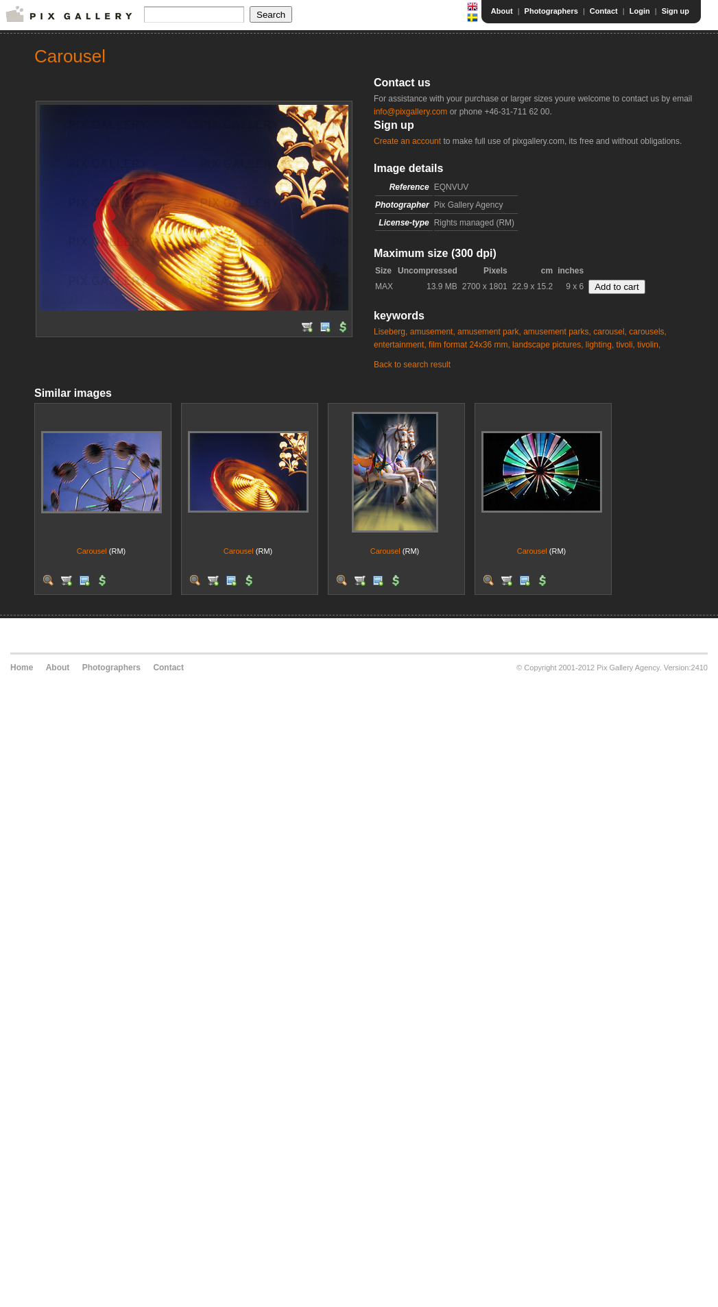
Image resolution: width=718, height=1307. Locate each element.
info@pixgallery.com (410, 112)
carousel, (610, 332)
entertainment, (400, 345)
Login (640, 11)
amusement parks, (557, 332)
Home (21, 667)
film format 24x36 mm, (469, 345)
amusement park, (489, 332)
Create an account (407, 141)
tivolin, (648, 345)
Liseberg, (390, 332)
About (502, 11)
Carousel (92, 551)
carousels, (648, 332)
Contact (604, 11)
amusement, (432, 332)
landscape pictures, (547, 345)
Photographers (551, 11)
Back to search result (412, 364)
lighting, (600, 345)
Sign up (675, 11)
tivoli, (626, 345)
